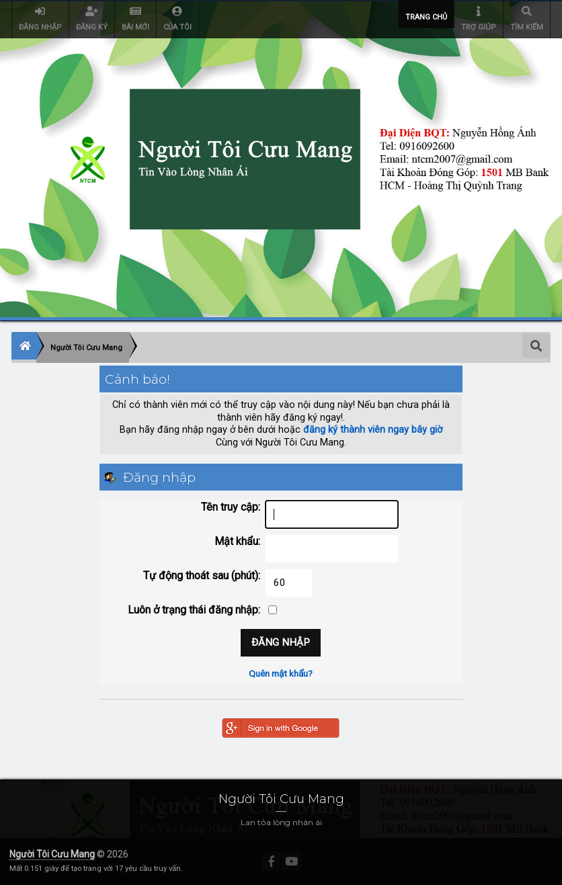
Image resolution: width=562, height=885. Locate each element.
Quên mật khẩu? (281, 673)
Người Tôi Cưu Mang (52, 854)
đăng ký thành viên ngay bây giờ (372, 429)
